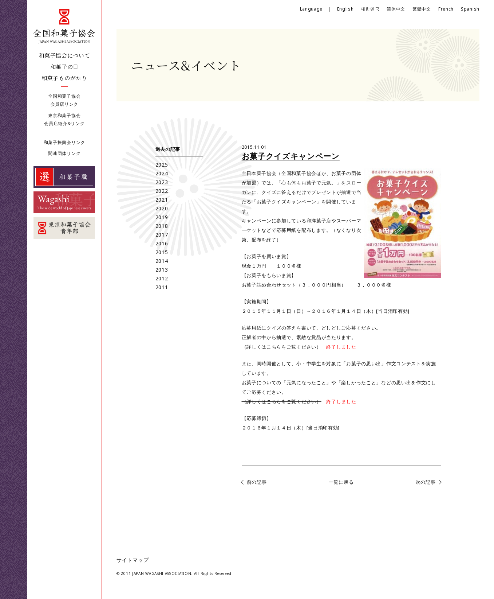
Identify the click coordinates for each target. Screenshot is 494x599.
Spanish (470, 9)
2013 (161, 269)
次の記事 (426, 482)
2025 (161, 164)
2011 (161, 287)
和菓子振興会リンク (64, 142)
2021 (161, 199)
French (446, 9)
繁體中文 (421, 9)
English (345, 9)
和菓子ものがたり (64, 78)
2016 (161, 243)
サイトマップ (132, 559)
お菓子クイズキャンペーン (291, 156)
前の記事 (257, 482)
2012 (161, 278)
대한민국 (370, 9)
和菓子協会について (64, 55)
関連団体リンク (64, 153)
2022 (161, 190)
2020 (161, 208)
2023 (161, 182)
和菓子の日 (64, 66)
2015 (161, 252)
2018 (161, 225)
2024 (161, 173)
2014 (161, 260)
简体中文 (396, 9)
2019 (161, 217)
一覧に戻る (341, 482)
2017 (161, 234)
